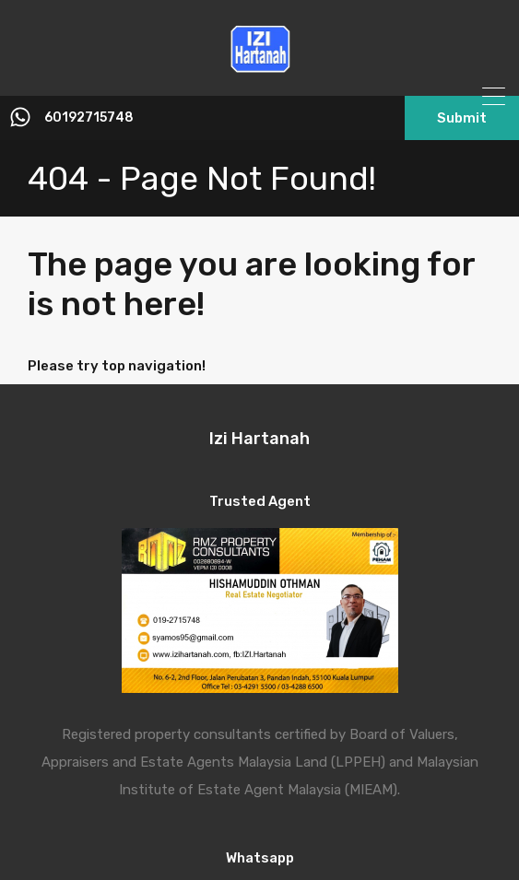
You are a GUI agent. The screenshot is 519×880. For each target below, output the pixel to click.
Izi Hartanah (259, 438)
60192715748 (89, 118)
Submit (462, 118)
